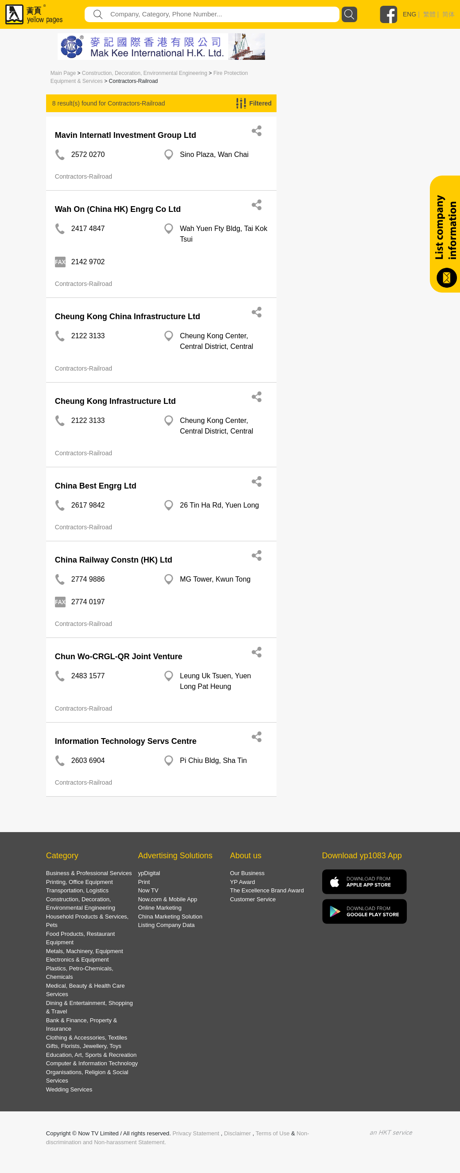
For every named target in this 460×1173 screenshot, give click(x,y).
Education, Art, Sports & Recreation (91, 1055)
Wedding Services (69, 1089)
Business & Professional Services (89, 873)
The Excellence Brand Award (267, 890)
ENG (409, 14)
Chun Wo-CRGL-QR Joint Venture (119, 656)
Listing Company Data (166, 925)
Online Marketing (159, 907)
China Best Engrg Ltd (95, 485)
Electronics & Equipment (77, 959)
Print (144, 882)
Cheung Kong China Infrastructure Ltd (127, 316)
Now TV (148, 890)
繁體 (429, 14)
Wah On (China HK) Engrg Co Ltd (118, 209)
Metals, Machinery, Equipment (84, 951)
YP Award (242, 882)
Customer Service (253, 899)
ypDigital (149, 873)
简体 (448, 14)
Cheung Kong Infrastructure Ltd (115, 401)
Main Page (63, 73)
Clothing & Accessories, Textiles (86, 1037)
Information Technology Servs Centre (126, 741)
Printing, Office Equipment (79, 882)
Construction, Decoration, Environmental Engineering (144, 73)
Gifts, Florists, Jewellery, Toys (83, 1046)
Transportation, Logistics (77, 890)
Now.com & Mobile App (167, 899)
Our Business (247, 873)
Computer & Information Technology (92, 1063)
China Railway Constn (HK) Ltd (113, 559)
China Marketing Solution (170, 916)
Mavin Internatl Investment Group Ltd (125, 135)
